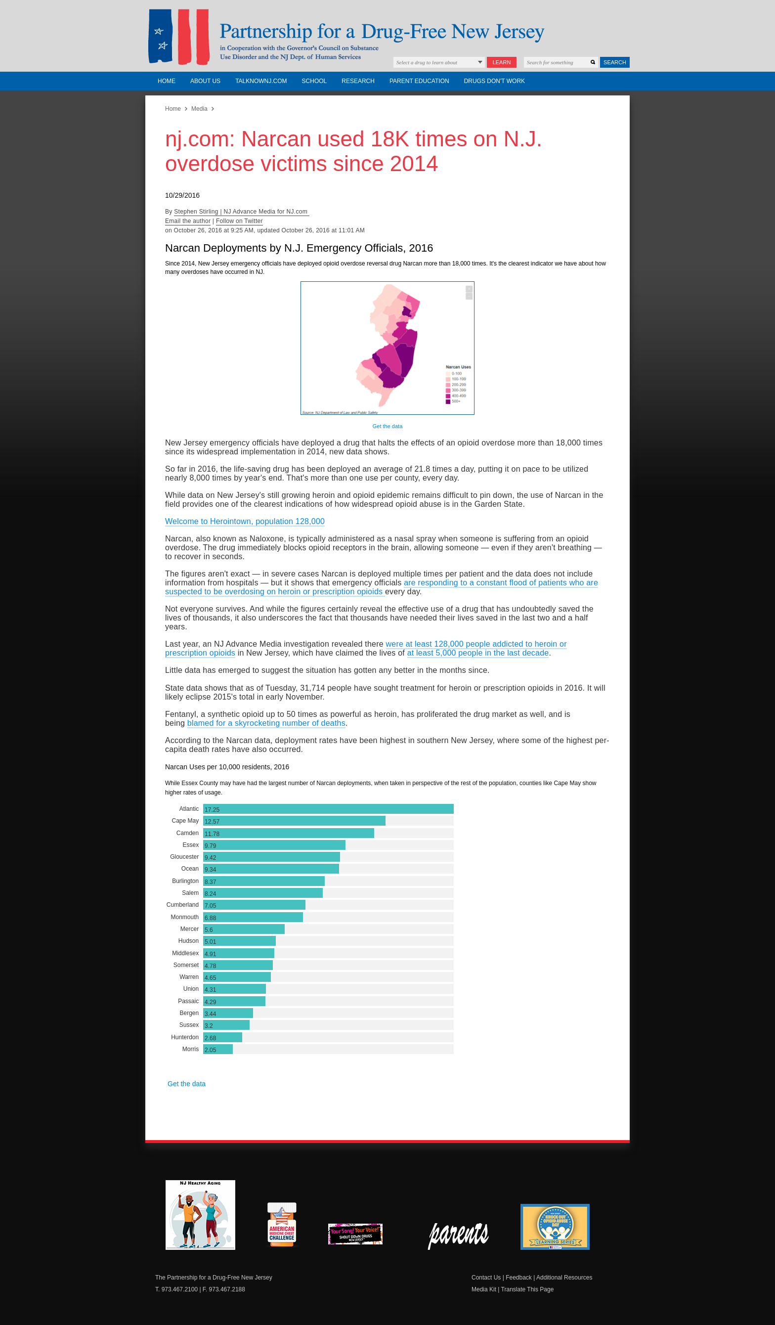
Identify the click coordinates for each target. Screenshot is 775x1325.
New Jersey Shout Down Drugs (362, 1237)
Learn (502, 62)
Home (166, 81)
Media (199, 108)
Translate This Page (527, 1289)
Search (614, 62)
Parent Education (419, 81)
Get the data (388, 426)
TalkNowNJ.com (261, 81)
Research (358, 81)
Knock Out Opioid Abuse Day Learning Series (555, 1227)
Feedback (519, 1277)
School (314, 81)
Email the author (188, 221)
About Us (205, 81)
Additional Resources (564, 1277)
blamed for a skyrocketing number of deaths (266, 723)
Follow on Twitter (239, 221)
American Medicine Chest (281, 1226)
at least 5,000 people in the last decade (478, 653)
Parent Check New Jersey (459, 1236)
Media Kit (484, 1289)
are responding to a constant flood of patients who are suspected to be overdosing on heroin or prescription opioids (381, 587)
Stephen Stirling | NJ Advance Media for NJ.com (241, 211)
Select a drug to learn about (426, 62)
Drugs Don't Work (494, 81)
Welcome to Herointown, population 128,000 (245, 521)
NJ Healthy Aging (200, 1215)
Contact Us (486, 1277)
